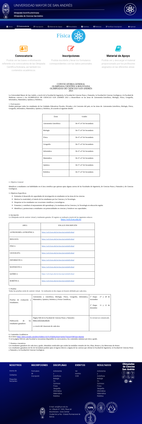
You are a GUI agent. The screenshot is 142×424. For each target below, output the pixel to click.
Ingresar (132, 27)
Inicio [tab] (9, 27)
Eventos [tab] (85, 27)
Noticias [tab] (97, 27)
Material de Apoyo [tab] (55, 27)
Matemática (57, 393)
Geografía (56, 388)
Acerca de (13, 371)
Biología (56, 378)
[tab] (23, 50)
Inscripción (38, 27)
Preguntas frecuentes (13, 380)
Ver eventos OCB (78, 373)
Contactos (13, 375)
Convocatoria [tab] (23, 26)
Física (55, 386)
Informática (57, 391)
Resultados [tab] (72, 27)
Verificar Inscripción (114, 27)
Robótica (56, 396)
